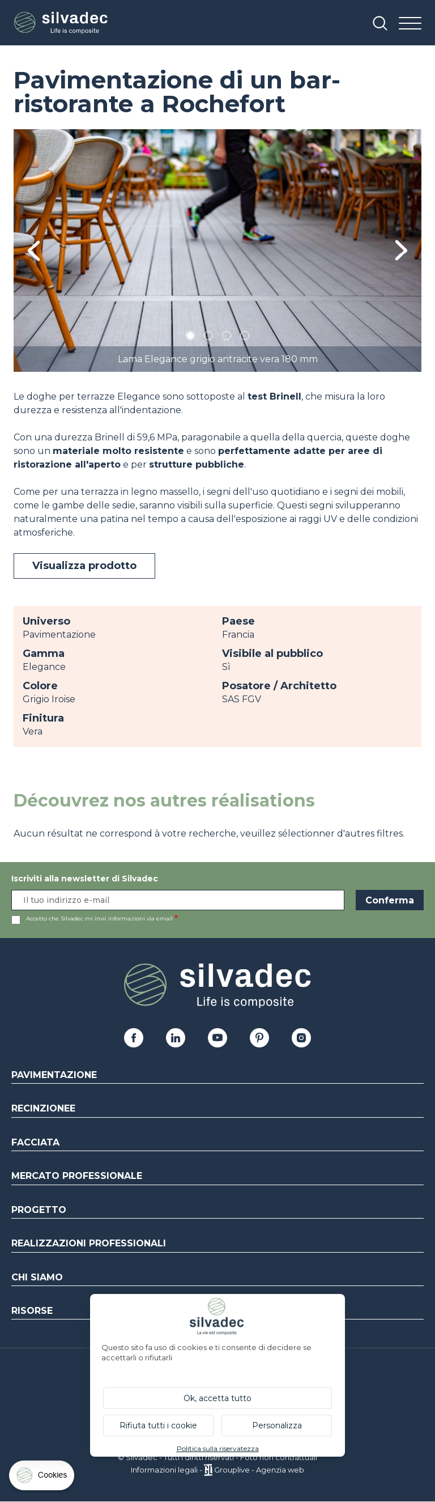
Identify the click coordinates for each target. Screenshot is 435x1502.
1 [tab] (190, 337)
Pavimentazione (54, 1075)
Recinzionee (43, 1108)
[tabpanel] (217, 250)
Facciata (35, 1142)
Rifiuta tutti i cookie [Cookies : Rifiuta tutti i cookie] (158, 1425)
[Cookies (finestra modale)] (42, 1478)
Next (401, 250)
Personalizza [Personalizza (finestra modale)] (277, 1425)
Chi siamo (37, 1277)
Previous (33, 250)
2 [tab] (208, 337)
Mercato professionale (76, 1175)
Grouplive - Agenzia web (259, 1469)
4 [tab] (245, 337)
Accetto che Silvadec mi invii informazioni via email (99, 918)
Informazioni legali (164, 1469)
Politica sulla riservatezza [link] (218, 1448)
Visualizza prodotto (84, 565)
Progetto (38, 1209)
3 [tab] (226, 337)
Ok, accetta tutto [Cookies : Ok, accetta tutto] (217, 1398)
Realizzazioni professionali (88, 1243)
